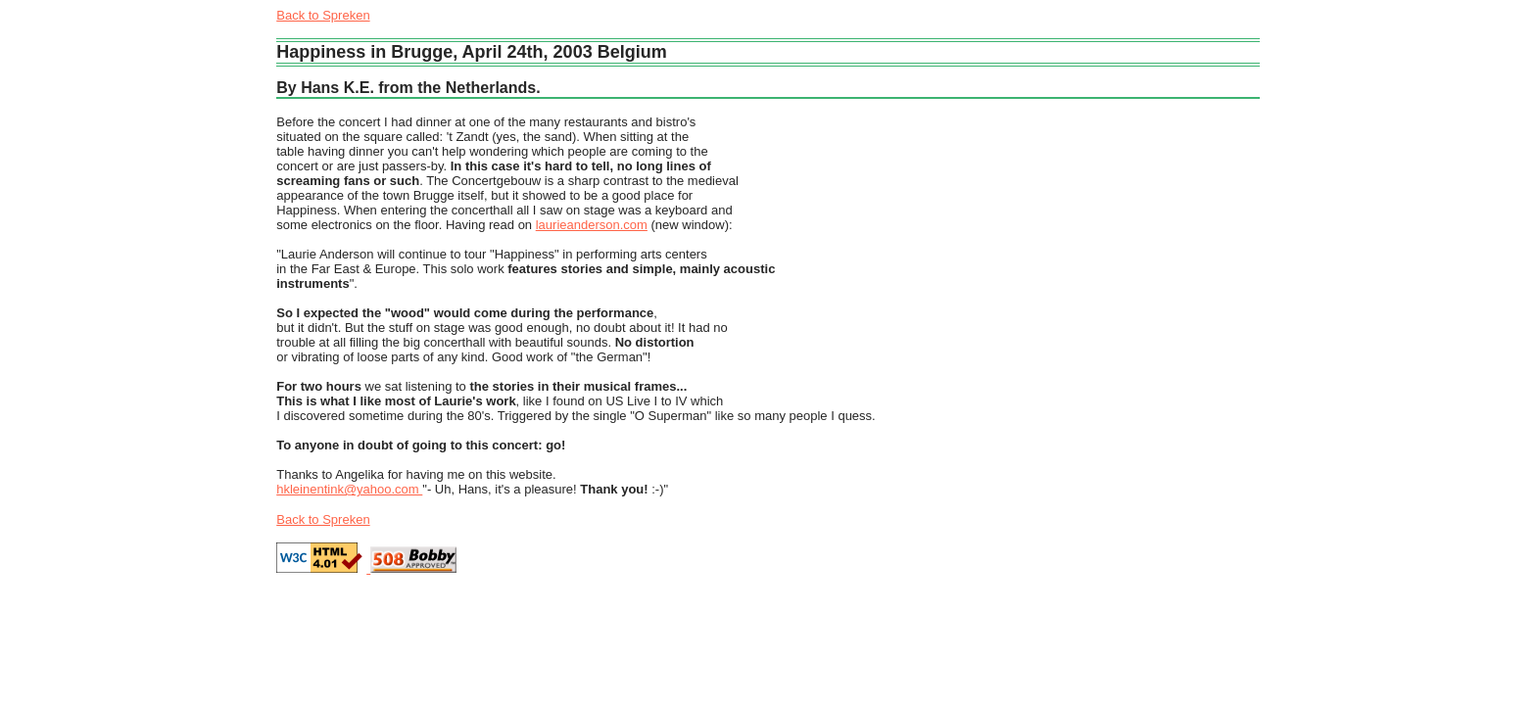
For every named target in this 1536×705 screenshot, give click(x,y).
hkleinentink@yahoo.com (349, 489)
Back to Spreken (322, 15)
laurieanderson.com (592, 224)
